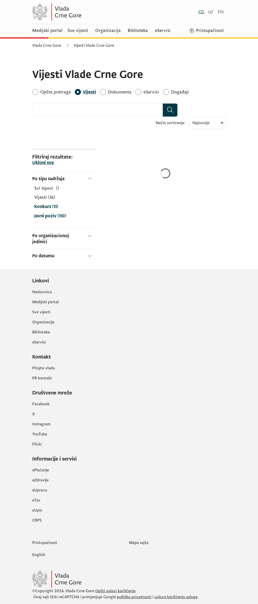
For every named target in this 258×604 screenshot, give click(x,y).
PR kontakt (42, 378)
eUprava (39, 490)
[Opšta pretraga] (55, 92)
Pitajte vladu (43, 368)
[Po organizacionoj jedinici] (64, 239)
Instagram (41, 424)
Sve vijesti (78, 30)
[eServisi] (151, 92)
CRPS (37, 520)
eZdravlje (40, 480)
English (38, 554)
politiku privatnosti (134, 596)
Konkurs (46, 206)
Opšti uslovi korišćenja (115, 590)
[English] (221, 12)
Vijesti (44, 197)
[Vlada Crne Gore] (81, 12)
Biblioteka (138, 30)
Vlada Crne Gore (46, 45)
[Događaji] (180, 92)
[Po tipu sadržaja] (64, 179)
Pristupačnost (44, 542)
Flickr (37, 444)
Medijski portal (47, 30)
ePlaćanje (40, 470)
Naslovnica (42, 291)
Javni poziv (50, 216)
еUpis (37, 510)
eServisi (163, 30)
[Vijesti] (89, 92)
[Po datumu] (64, 254)
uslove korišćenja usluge (176, 596)
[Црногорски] (211, 12)
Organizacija (108, 30)
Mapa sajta (138, 542)
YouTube (39, 434)
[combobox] (98, 110)
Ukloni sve (43, 162)
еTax (36, 500)
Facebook (40, 404)
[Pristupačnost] (206, 30)
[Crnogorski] (201, 12)
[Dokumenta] (119, 92)
